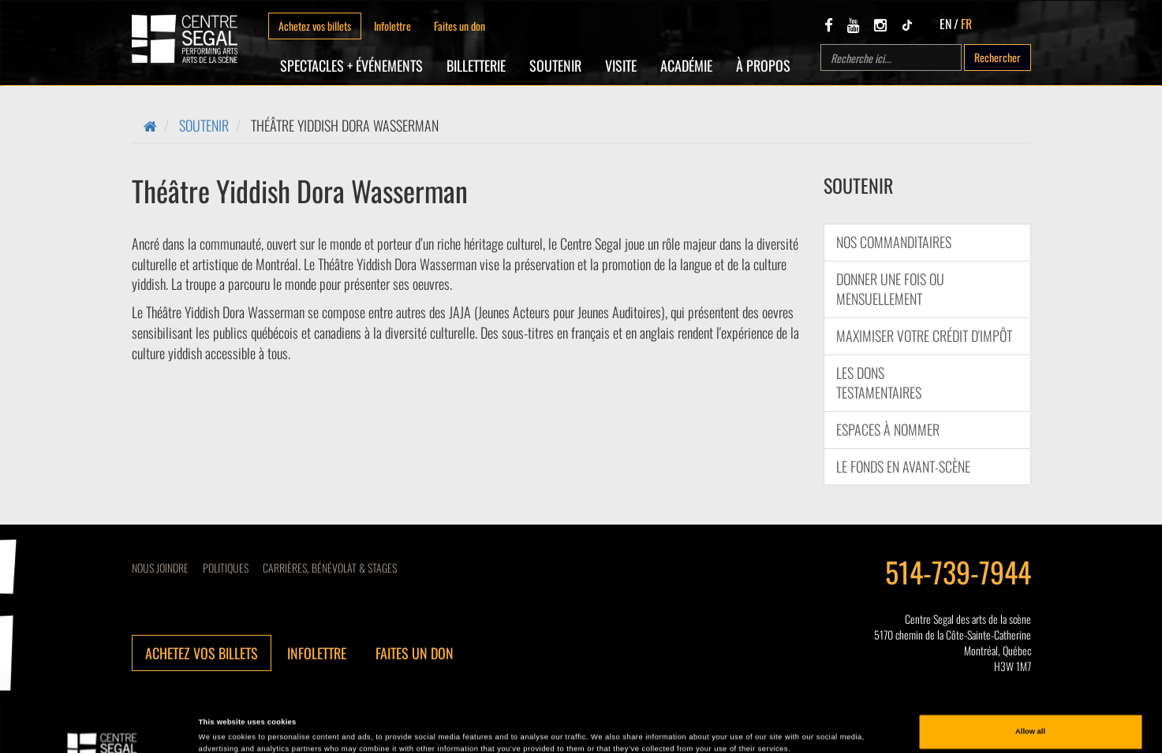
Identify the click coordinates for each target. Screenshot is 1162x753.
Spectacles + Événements (351, 65)
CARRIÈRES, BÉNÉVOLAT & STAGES (330, 567)
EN (945, 23)
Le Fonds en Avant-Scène (903, 466)
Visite (621, 65)
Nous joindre (160, 567)
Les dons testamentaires (878, 382)
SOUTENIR (555, 65)
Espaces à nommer (888, 429)
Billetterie (476, 65)
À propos (763, 65)
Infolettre (392, 25)
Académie (686, 65)
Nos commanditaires (893, 242)
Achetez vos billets (314, 25)
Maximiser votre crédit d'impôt (924, 335)
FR (966, 23)
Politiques (225, 567)
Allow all (1030, 682)
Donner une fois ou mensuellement (890, 289)
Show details (222, 727)
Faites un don (459, 25)
